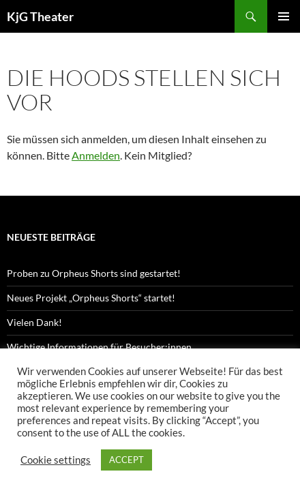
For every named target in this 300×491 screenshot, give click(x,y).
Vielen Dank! (34, 322)
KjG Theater (40, 16)
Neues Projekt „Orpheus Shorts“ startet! (91, 297)
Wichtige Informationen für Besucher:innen (99, 347)
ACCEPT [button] (126, 459)
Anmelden (96, 155)
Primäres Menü (283, 16)
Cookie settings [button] (55, 460)
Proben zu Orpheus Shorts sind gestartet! (94, 273)
